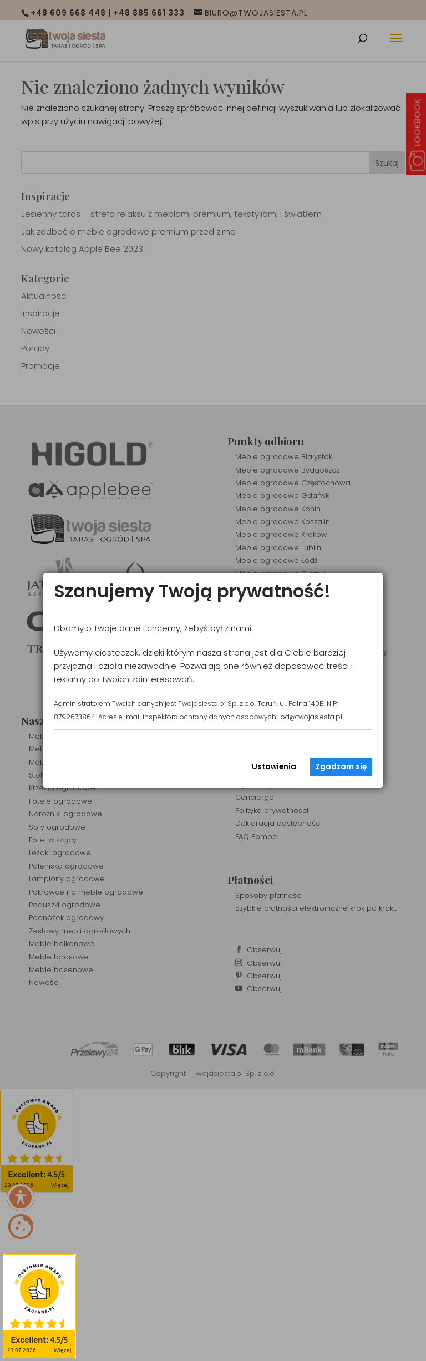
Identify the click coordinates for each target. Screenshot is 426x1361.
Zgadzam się (341, 766)
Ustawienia (274, 766)
